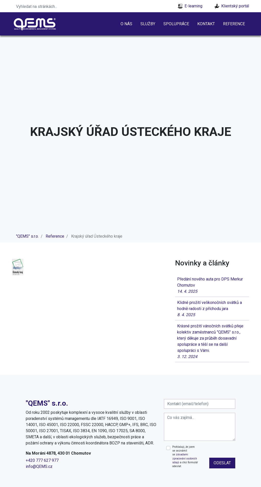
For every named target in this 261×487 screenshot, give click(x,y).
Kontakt (206, 23)
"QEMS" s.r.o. (27, 236)
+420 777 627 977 (42, 460)
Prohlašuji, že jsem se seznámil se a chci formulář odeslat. (185, 456)
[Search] (45, 6)
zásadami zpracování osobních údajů (184, 458)
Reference (234, 23)
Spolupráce (176, 23)
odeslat (222, 462)
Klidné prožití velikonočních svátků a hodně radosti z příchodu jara (212, 309)
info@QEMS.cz (39, 466)
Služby (147, 23)
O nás (126, 23)
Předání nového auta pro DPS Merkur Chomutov (212, 285)
